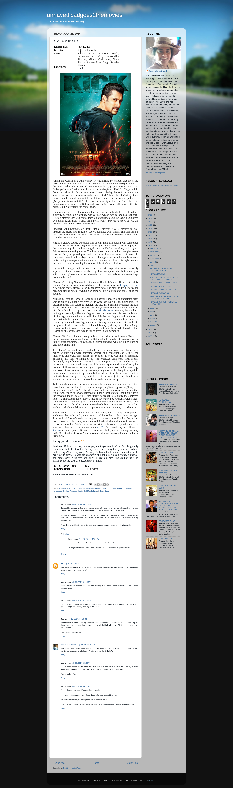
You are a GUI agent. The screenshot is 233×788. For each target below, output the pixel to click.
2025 (150, 215)
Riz (62, 564)
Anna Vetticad (79, 488)
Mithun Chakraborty (124, 488)
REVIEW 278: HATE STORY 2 (162, 286)
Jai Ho (100, 427)
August (153, 262)
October (153, 255)
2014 (150, 245)
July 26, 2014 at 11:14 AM (81, 582)
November (154, 252)
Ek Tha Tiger (106, 310)
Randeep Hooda (76, 491)
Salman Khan (103, 491)
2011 (150, 336)
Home (96, 763)
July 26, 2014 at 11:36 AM (81, 600)
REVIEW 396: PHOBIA (168, 384)
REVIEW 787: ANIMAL (167, 453)
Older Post (132, 763)
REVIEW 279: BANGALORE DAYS (163, 283)
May (152, 312)
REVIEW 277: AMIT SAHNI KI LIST (164, 290)
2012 (150, 333)
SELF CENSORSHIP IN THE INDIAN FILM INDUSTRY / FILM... (164, 297)
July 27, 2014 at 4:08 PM (77, 619)
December (154, 248)
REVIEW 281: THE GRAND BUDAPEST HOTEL (161, 269)
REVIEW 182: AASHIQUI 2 (169, 415)
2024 (150, 218)
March (153, 318)
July (152, 265)
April (152, 315)
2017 (150, 235)
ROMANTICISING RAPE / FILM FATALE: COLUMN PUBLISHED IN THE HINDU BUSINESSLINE (169, 434)
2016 (150, 239)
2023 (150, 222)
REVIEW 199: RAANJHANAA (165, 401)
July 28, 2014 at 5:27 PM (86, 645)
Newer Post (59, 763)
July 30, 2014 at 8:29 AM (81, 663)
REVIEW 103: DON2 (167, 521)
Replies (66, 534)
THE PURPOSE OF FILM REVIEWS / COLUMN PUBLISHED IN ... (164, 278)
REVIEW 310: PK (165, 539)
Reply (63, 529)
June (152, 308)
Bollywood (90, 488)
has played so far (128, 285)
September (155, 259)
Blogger (151, 780)
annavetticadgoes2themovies (84, 15)
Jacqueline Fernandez (103, 488)
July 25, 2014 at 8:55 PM (81, 504)
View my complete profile (155, 173)
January (153, 325)
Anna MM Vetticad (66, 488)
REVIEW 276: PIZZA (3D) (160, 293)
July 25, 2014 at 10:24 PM (89, 539)
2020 (150, 225)
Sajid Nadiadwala (90, 491)
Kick (114, 488)
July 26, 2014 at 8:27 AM (73, 564)
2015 (150, 242)
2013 (150, 329)
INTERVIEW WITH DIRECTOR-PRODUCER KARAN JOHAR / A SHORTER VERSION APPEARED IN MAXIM (168, 505)
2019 (150, 229)
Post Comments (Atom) (72, 768)
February (154, 322)
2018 (150, 232)
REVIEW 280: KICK (157, 274)
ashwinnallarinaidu (68, 645)
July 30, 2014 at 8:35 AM (81, 686)
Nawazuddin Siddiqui (61, 491)
